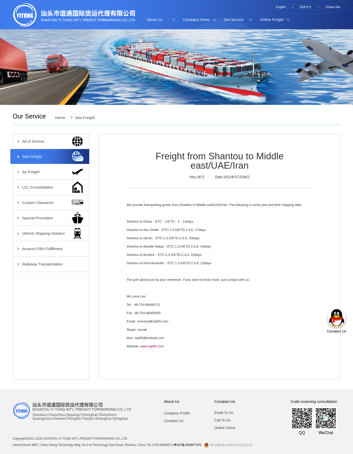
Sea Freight (85, 117)
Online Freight (272, 19)
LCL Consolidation (48, 187)
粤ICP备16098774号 (187, 445)
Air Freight (48, 172)
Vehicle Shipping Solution (48, 233)
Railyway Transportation (48, 264)
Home (60, 117)
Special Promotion (48, 218)
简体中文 (306, 7)
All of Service (48, 141)
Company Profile (177, 413)
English (281, 7)
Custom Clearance (48, 202)
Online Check (225, 428)
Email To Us (223, 412)
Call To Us (222, 420)
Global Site (333, 7)
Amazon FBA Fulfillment (48, 248)
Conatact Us (173, 420)
